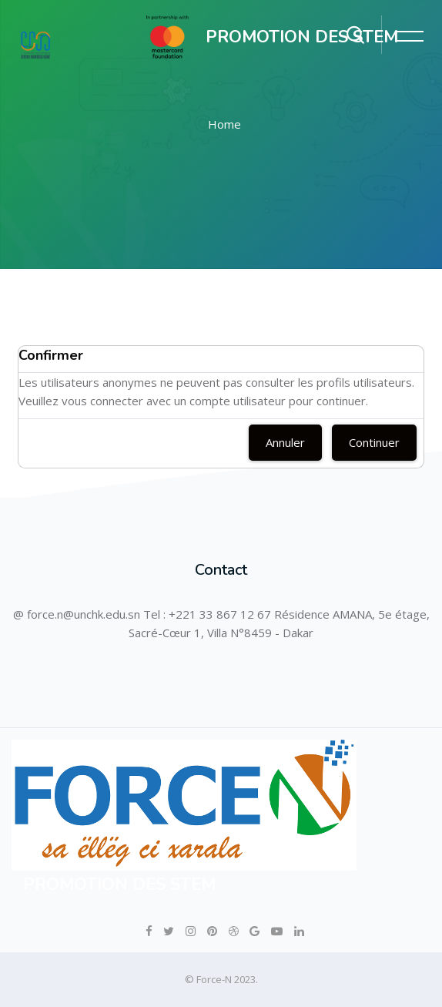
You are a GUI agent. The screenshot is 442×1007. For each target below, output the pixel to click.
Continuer (374, 442)
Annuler (285, 442)
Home (224, 124)
